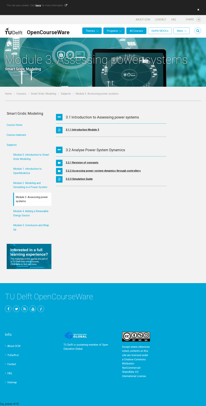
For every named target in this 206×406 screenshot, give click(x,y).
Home (8, 93)
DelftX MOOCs (159, 30)
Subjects (66, 93)
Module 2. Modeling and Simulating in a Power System (30, 185)
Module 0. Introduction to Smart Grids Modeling (31, 157)
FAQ (173, 19)
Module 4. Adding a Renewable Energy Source (30, 213)
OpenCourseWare (48, 31)
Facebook (8, 309)
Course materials (16, 134)
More (180, 30)
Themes (90, 30)
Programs (112, 30)
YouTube (32, 309)
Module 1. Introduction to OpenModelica (27, 171)
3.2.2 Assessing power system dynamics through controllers (103, 170)
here (38, 5)
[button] (197, 10)
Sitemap (12, 382)
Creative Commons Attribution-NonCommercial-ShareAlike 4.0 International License (134, 368)
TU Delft (41, 309)
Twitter (16, 309)
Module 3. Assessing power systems (32, 199)
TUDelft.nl (13, 355)
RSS (24, 309)
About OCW (143, 19)
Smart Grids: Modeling (43, 93)
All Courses (136, 30)
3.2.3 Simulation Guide (79, 178)
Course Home (14, 124)
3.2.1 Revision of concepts (82, 162)
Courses (21, 93)
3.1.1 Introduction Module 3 (82, 129)
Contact (160, 19)
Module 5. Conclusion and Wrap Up (31, 227)
